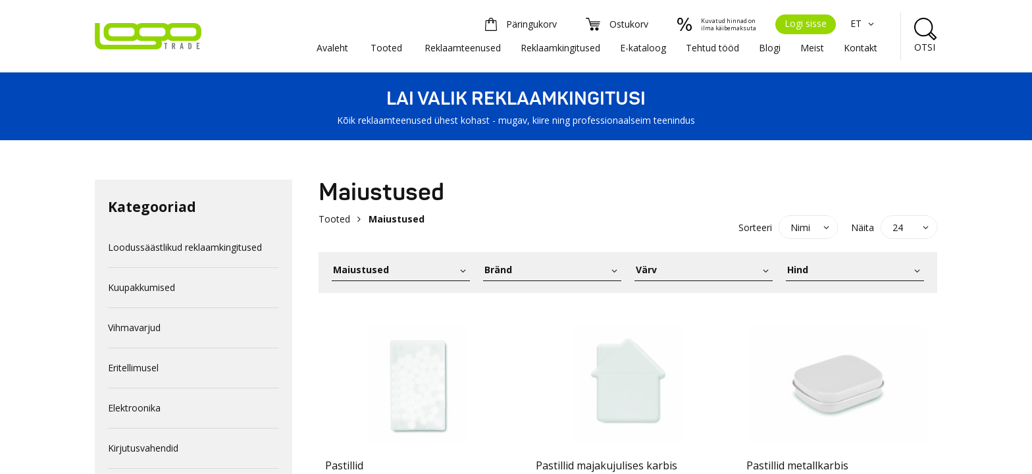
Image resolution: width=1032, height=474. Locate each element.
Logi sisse (806, 23)
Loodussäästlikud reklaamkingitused (185, 247)
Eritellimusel (133, 367)
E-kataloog (643, 47)
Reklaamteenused (463, 47)
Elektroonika (134, 408)
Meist (812, 47)
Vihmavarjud (134, 327)
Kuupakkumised (141, 287)
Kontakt (860, 47)
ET (863, 23)
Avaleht (332, 47)
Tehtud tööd (712, 47)
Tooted (386, 47)
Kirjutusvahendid (143, 448)
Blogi (770, 47)
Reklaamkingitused (560, 47)
